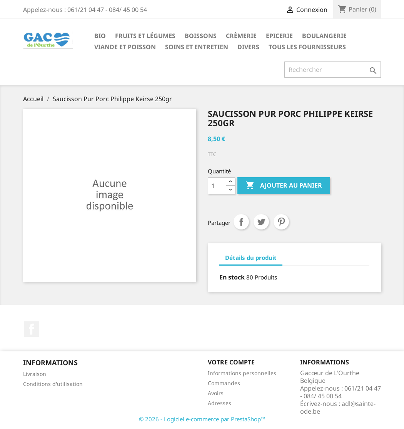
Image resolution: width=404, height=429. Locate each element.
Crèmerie (241, 36)
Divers (248, 47)
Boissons (201, 36)
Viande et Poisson (125, 47)
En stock (232, 277)
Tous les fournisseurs (307, 47)
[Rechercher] (332, 70)
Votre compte (231, 362)
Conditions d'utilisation (53, 383)
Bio (100, 36)
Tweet (261, 221)
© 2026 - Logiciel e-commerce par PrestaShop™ (202, 419)
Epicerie (279, 36)
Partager (241, 221)
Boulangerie (324, 36)
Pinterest (281, 221)
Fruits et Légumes (145, 36)
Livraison (34, 373)
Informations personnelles (242, 373)
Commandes (224, 383)
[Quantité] (217, 185)
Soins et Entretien (196, 47)
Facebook (31, 329)
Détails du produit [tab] (251, 257)
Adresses (219, 403)
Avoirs (216, 393)
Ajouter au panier (283, 186)
